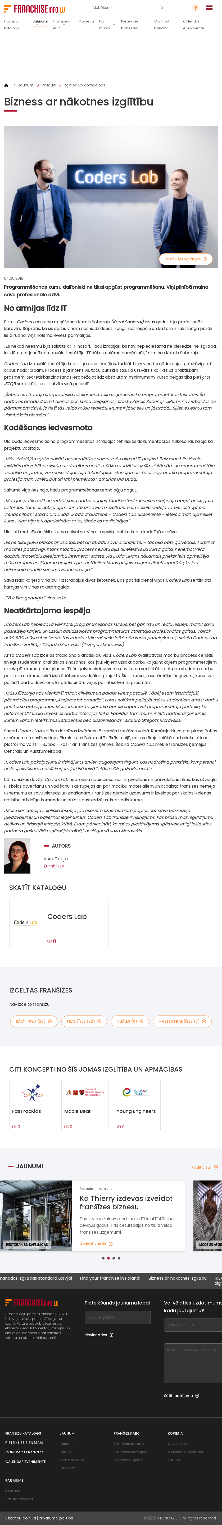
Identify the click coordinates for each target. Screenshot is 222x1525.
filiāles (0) (129, 1021)
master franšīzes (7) (182, 1021)
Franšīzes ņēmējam (131, 1451)
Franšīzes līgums (128, 1460)
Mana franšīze (72, 1460)
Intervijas (67, 1468)
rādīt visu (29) (34, 1021)
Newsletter (177, 1443)
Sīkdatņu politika (20, 1518)
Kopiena (86, 21)
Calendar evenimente (193, 25)
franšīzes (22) (84, 1021)
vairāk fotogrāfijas (186, 259)
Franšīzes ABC (61, 25)
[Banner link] (111, 57)
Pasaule (49, 85)
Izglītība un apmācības (84, 85)
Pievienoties (99, 1335)
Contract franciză (161, 25)
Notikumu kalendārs (185, 1451)
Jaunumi (40, 21)
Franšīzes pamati (129, 1443)
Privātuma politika (56, 1518)
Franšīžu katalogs (11, 25)
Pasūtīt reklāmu (19, 1498)
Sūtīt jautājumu (181, 1395)
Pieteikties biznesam (130, 25)
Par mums (104, 25)
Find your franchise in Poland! (109, 1278)
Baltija (65, 1451)
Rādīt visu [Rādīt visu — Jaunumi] (204, 1167)
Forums (174, 1460)
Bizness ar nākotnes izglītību (177, 1278)
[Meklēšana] (125, 8)
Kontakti (12, 1491)
